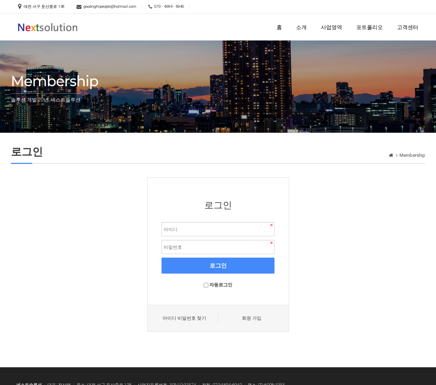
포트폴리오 (369, 27)
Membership (412, 155)
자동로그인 (220, 284)
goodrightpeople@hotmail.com (110, 6)
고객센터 (407, 27)
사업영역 (331, 27)
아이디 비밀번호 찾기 (184, 318)
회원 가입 (251, 318)
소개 (301, 27)
